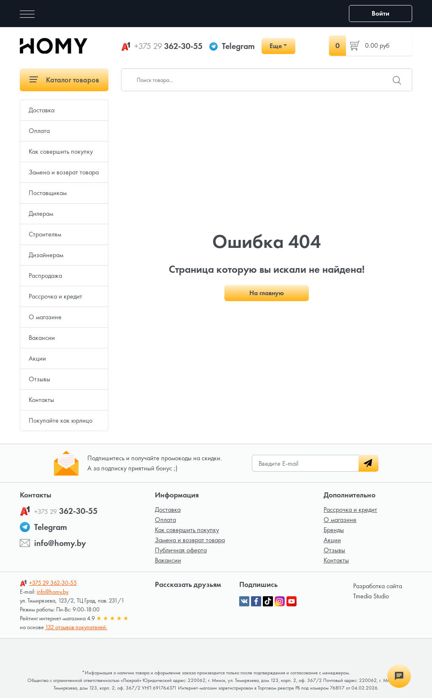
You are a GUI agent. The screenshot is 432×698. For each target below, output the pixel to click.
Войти (380, 13)
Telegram (238, 46)
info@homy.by (60, 543)
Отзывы (39, 379)
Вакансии (42, 337)
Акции (37, 358)
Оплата (39, 130)
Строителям (45, 234)
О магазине (45, 316)
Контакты (41, 399)
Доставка (41, 110)
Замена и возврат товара (64, 172)
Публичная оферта (181, 550)
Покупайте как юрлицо (60, 420)
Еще (276, 45)
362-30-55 (168, 46)
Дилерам (41, 213)
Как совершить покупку (61, 151)
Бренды (334, 529)
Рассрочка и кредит (55, 296)
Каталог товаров (64, 79)
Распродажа (45, 275)
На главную (266, 292)
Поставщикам (48, 192)
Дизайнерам (46, 254)
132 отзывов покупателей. (76, 627)
